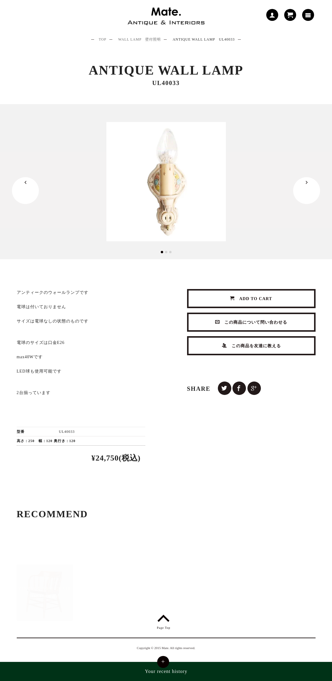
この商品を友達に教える (251, 345)
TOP (102, 39)
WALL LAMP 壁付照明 (139, 39)
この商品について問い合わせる (251, 322)
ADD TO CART (251, 298)
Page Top (163, 620)
